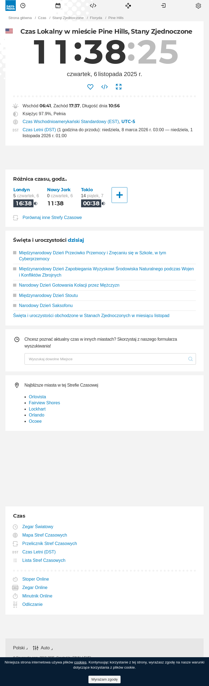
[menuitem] (23, 5)
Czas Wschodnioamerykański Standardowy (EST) (71, 121)
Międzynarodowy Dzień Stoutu (45, 295)
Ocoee (35, 421)
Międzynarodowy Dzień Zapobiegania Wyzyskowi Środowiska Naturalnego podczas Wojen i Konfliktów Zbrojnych (103, 272)
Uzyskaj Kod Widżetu (104, 87)
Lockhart (37, 409)
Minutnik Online (37, 596)
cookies (80, 662)
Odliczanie (33, 604)
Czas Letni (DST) (39, 129)
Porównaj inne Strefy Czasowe (52, 217)
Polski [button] (19, 648)
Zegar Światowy (38, 526)
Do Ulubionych (90, 87)
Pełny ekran (118, 87)
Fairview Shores (44, 402)
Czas (23, 5)
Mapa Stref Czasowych (45, 535)
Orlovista (37, 396)
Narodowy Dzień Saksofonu (43, 305)
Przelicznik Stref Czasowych (50, 543)
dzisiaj (76, 240)
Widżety (93, 5)
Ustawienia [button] (198, 5)
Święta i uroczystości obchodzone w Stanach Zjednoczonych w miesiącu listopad (91, 315)
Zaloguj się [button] (163, 5)
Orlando (36, 415)
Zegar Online (35, 587)
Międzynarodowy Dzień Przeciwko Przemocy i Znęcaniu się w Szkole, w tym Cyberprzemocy (89, 255)
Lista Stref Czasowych (44, 560)
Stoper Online (36, 579)
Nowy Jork (59, 189)
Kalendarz (58, 5)
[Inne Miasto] (119, 195)
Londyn (21, 189)
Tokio (87, 189)
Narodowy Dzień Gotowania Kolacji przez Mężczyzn (66, 285)
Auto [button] (45, 648)
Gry (128, 5)
